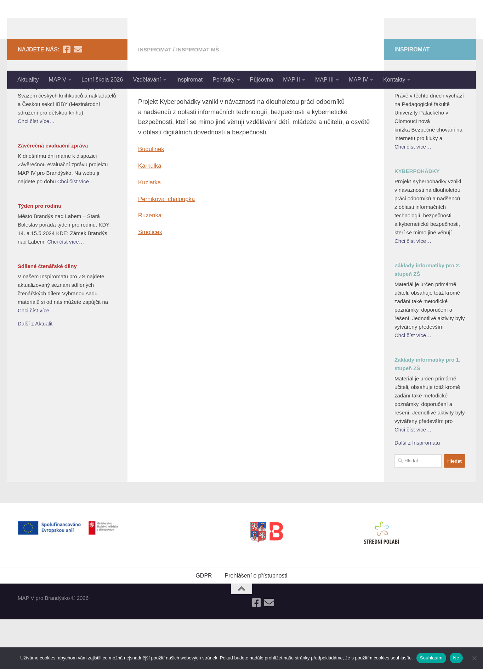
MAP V (57, 80)
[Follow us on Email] (78, 99)
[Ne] (474, 658)
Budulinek (152, 198)
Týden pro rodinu (39, 255)
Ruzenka (150, 264)
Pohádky (223, 80)
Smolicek (151, 281)
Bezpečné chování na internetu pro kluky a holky (428, 130)
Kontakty (394, 80)
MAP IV (358, 80)
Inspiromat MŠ (200, 99)
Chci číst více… (36, 171)
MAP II (291, 80)
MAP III (324, 80)
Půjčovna (261, 80)
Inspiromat (189, 80)
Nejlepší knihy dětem (44, 126)
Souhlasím (431, 657)
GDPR (203, 625)
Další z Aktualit (35, 373)
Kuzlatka (150, 231)
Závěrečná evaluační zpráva (53, 195)
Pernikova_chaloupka (168, 248)
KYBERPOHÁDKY (417, 221)
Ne (456, 657)
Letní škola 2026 (102, 80)
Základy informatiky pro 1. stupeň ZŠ (427, 413)
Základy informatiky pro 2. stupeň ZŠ (427, 319)
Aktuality (28, 80)
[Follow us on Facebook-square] (66, 99)
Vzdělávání (147, 80)
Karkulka (150, 215)
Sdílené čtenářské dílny (47, 316)
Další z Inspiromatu (417, 492)
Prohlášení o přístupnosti (256, 625)
